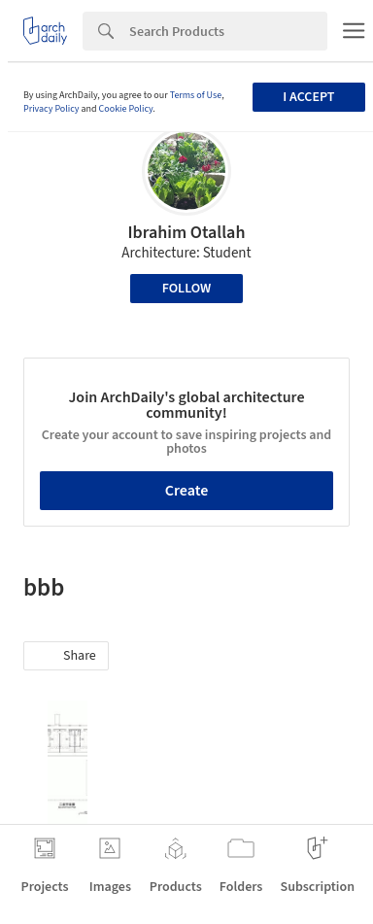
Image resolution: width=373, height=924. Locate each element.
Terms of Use (196, 95)
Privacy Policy (51, 109)
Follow (187, 288)
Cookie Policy (126, 109)
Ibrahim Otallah (187, 233)
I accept (308, 97)
